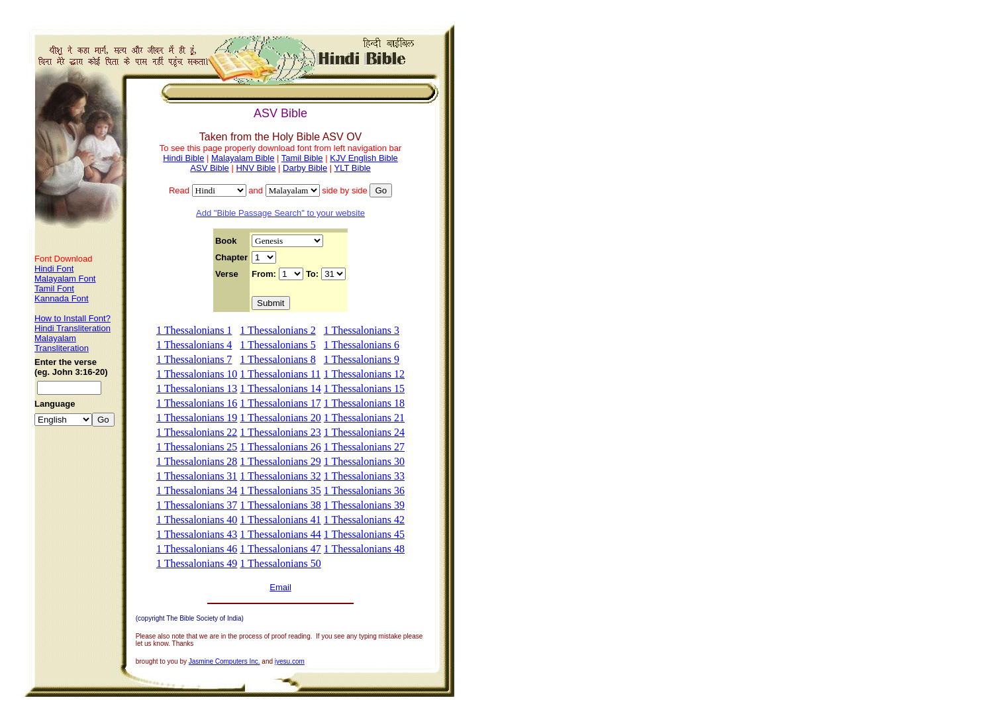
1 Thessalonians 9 (361, 359)
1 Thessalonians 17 (280, 403)
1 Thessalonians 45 (364, 534)
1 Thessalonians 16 (196, 403)
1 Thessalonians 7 (194, 359)
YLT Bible (352, 168)
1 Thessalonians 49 (196, 563)
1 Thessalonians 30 (364, 461)
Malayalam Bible (242, 158)
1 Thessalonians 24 (364, 432)
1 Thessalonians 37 (196, 505)
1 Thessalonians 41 (280, 519)
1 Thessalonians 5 (277, 344)
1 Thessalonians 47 (280, 548)
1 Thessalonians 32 (280, 476)
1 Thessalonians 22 (196, 432)
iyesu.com (290, 661)
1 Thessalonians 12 (364, 374)
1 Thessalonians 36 (364, 490)
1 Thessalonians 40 (196, 519)
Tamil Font (54, 288)
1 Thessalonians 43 (196, 534)
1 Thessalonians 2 (277, 330)
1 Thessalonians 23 (280, 432)
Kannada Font (61, 298)
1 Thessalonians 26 (280, 446)
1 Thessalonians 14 (280, 388)
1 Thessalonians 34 (196, 490)
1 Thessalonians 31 (196, 476)
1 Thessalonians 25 (196, 446)
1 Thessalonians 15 (364, 388)
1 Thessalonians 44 (280, 534)
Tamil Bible (302, 158)
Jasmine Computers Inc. (224, 661)
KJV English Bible (364, 158)
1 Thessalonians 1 (194, 330)
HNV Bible (255, 168)
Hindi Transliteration (72, 328)
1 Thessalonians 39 (364, 505)
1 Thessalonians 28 (196, 461)
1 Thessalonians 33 (364, 476)
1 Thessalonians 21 (364, 417)
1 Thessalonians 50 (280, 563)
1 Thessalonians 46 (196, 548)
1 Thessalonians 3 (361, 330)
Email (280, 587)
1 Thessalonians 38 (280, 505)
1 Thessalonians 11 (280, 374)
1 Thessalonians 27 (364, 446)
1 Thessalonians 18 (364, 403)
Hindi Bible (183, 158)
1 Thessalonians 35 (280, 490)
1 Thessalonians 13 (196, 388)
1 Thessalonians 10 (196, 374)
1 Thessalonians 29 (280, 461)
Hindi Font (54, 269)
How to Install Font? (72, 318)
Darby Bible (305, 168)
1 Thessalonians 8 (277, 359)
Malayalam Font (64, 279)
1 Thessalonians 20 (280, 417)
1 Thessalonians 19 (196, 417)
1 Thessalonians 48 (364, 548)
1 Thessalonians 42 (364, 519)
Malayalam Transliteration (61, 343)
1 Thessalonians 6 (361, 344)
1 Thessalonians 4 (194, 344)
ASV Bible (209, 168)
